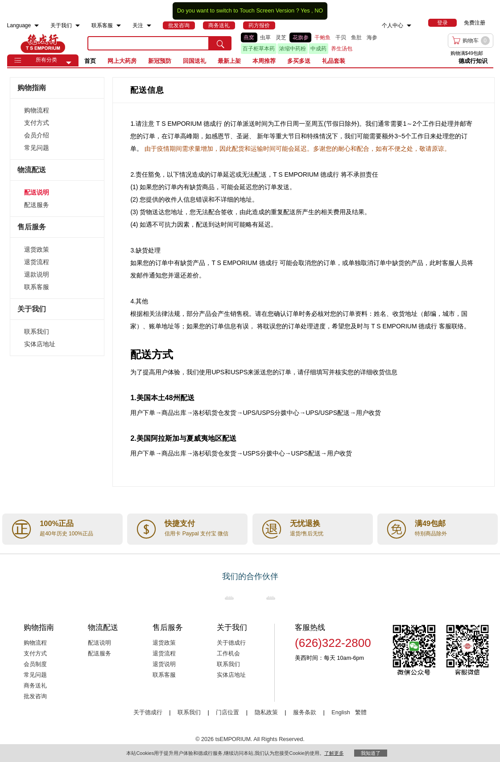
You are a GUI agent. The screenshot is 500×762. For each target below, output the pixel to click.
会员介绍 (36, 135)
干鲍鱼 (322, 37)
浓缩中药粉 (292, 49)
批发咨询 (35, 696)
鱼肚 (356, 37)
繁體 (361, 712)
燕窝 (249, 37)
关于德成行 (231, 643)
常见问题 (36, 147)
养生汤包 (341, 49)
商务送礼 (35, 686)
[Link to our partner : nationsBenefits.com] (229, 597)
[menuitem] (36, 25)
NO (318, 11)
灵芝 (281, 37)
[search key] (148, 43)
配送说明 (36, 192)
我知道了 (370, 753)
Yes (305, 11)
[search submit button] (220, 43)
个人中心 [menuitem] (392, 25)
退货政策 (36, 249)
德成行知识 (473, 61)
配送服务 (36, 204)
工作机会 (228, 653)
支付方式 (36, 122)
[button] (68, 63)
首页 (90, 61)
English (341, 712)
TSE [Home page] (43, 43)
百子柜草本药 (259, 49)
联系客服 (36, 286)
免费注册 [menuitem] (474, 23)
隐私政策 (266, 712)
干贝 (340, 37)
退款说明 (36, 274)
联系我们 (36, 331)
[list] (322, 43)
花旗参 (301, 37)
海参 (372, 37)
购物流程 (36, 110)
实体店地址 (39, 344)
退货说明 (164, 664)
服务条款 (304, 712)
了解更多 (334, 753)
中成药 (318, 49)
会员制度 (35, 664)
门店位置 (227, 712)
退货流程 (36, 261)
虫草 (265, 37)
